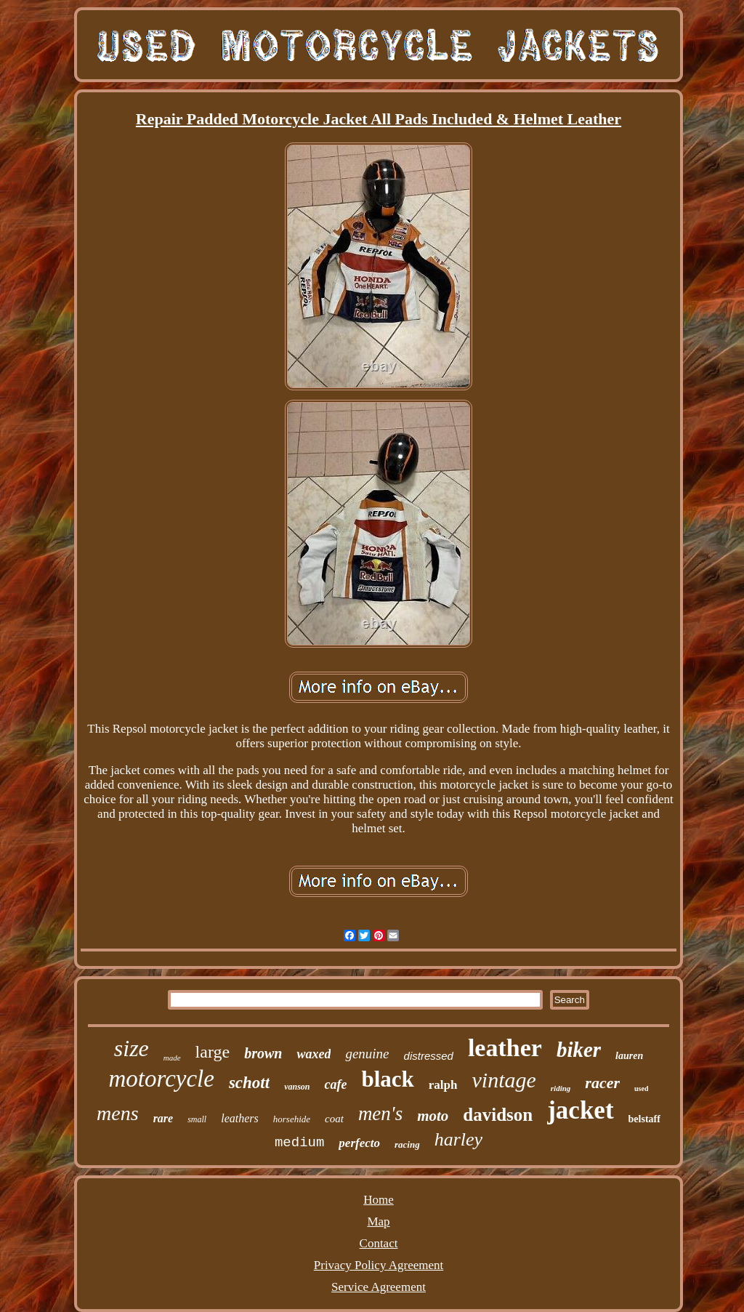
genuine (367, 1053)
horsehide (291, 1119)
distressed (428, 1056)
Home (378, 1200)
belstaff (644, 1119)
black (387, 1079)
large (212, 1051)
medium (299, 1143)
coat (334, 1118)
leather (505, 1047)
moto (432, 1115)
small (196, 1119)
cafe (335, 1084)
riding (561, 1088)
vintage (504, 1080)
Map (378, 1221)
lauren (629, 1055)
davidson (498, 1114)
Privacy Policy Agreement (378, 1265)
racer (602, 1083)
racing (407, 1144)
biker (579, 1049)
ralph (443, 1085)
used (641, 1088)
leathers (240, 1118)
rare (163, 1118)
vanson (297, 1087)
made (172, 1057)
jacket (580, 1110)
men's (380, 1113)
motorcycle (161, 1079)
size (131, 1048)
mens (118, 1113)
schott (249, 1083)
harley (458, 1139)
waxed (313, 1054)
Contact (379, 1243)
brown (263, 1053)
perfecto (359, 1143)
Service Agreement (378, 1287)
